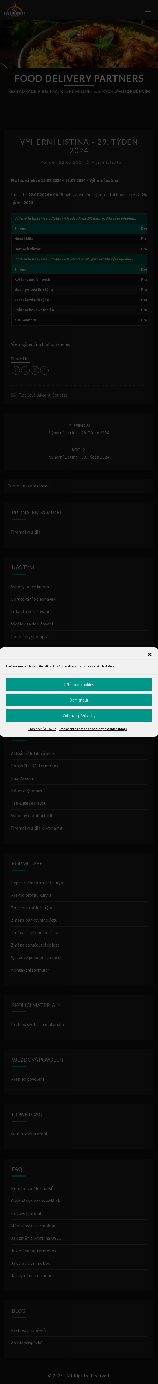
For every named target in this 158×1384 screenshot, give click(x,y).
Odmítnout (79, 699)
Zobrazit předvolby (79, 715)
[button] (149, 654)
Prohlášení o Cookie (42, 729)
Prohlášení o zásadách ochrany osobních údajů (93, 729)
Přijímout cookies (79, 684)
